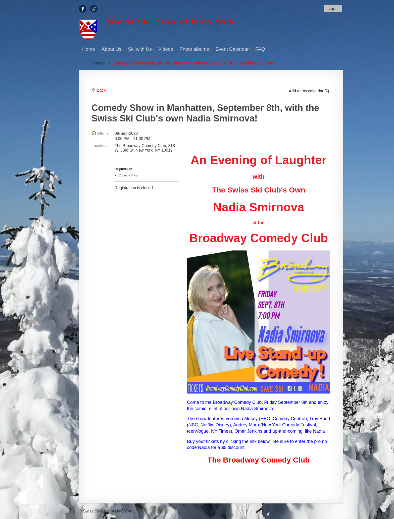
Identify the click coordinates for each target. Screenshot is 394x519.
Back (101, 90)
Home (99, 63)
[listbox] (309, 91)
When (102, 134)
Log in (333, 9)
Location (99, 146)
